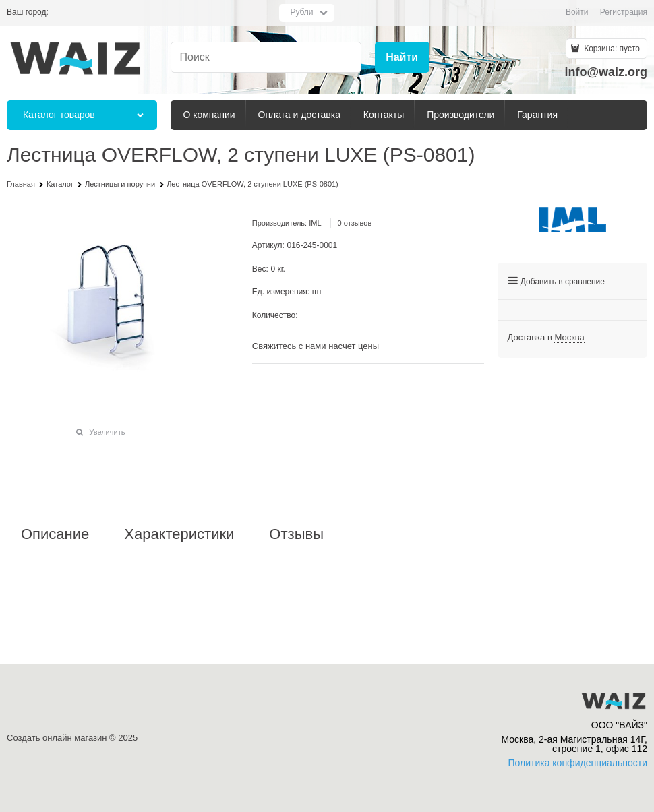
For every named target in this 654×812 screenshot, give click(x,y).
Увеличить (107, 432)
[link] (569, 337)
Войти (577, 12)
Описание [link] (55, 534)
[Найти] (402, 57)
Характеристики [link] (179, 534)
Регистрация (623, 12)
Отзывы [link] (296, 534)
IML (315, 223)
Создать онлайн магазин (57, 737)
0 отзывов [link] (355, 223)
